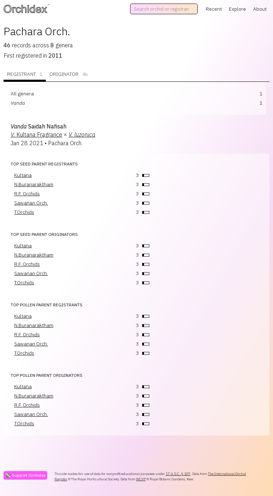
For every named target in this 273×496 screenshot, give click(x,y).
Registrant (24, 74)
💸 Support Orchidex (25, 475)
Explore (237, 9)
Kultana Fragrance (36, 134)
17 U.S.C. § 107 (178, 473)
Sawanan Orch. (31, 203)
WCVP (141, 479)
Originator (68, 74)
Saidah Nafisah (38, 126)
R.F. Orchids (27, 193)
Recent (214, 9)
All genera (22, 93)
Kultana (23, 175)
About (260, 9)
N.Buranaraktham (33, 184)
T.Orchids (24, 212)
